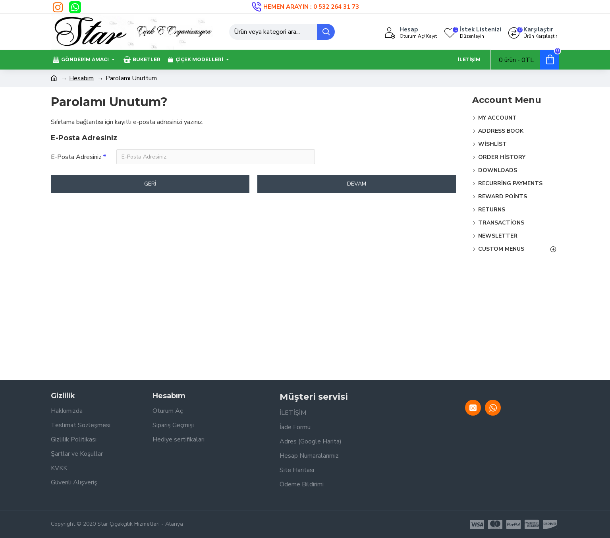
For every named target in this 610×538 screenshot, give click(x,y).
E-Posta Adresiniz (76, 157)
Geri (150, 184)
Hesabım (81, 78)
